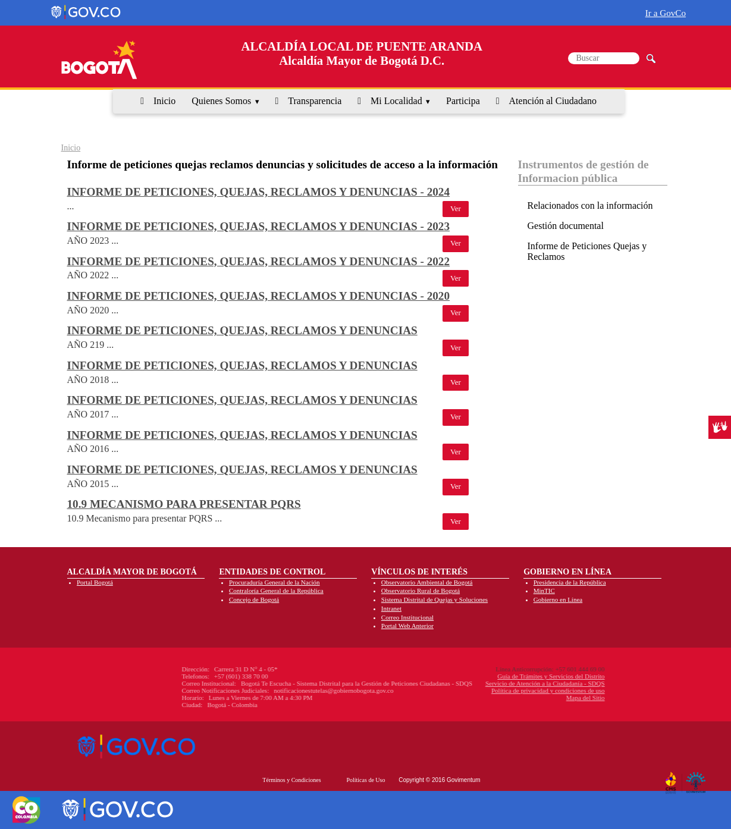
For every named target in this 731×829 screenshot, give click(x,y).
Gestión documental (566, 226)
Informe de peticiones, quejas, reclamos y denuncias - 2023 (258, 226)
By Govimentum (697, 778)
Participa (463, 101)
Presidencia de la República (570, 582)
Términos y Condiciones (291, 780)
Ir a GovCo (665, 13)
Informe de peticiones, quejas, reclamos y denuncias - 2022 (258, 261)
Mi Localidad (396, 101)
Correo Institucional (407, 617)
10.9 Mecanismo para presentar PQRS (184, 504)
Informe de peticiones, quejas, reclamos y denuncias (242, 330)
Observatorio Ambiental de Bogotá (427, 582)
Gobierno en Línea (558, 599)
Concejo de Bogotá (254, 599)
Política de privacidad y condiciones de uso (471, 690)
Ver (455, 209)
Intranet (391, 608)
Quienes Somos (221, 101)
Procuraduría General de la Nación (274, 582)
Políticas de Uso (365, 780)
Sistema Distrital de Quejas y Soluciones (434, 599)
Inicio (164, 101)
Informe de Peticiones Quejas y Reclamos (587, 251)
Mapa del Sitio (507, 697)
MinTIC (544, 590)
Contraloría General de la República (276, 590)
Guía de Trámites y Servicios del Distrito (473, 676)
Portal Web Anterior (407, 625)
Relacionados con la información (590, 205)
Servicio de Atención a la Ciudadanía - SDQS (467, 683)
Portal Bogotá (95, 582)
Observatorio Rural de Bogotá (420, 590)
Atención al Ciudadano (553, 101)
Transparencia (314, 101)
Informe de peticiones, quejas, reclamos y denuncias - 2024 (258, 192)
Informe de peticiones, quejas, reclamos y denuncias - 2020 (258, 296)
